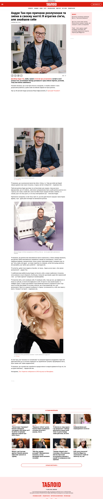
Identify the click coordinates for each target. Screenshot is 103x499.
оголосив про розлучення (42, 79)
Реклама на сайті (37, 496)
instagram (17, 179)
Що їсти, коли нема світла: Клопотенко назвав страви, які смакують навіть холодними (81, 23)
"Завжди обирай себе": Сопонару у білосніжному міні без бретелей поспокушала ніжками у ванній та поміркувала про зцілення (61, 455)
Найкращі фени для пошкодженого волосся (81, 427)
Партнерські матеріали (57, 496)
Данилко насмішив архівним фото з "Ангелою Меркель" (80, 17)
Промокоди (67, 496)
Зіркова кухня (51, 8)
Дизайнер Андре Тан (17, 79)
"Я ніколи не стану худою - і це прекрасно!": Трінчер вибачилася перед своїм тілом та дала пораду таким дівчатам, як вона (61, 430)
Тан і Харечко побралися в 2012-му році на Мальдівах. (36, 371)
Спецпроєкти (71, 8)
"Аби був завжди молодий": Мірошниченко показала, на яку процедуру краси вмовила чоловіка (41, 455)
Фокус (74, 14)
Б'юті (45, 8)
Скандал (36, 8)
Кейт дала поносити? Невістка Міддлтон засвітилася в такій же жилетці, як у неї (81, 454)
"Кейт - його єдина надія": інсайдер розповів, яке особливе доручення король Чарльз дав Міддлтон (80, 30)
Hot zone (64, 8)
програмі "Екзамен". (53, 91)
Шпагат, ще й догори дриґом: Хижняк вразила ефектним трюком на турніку (20, 454)
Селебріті (30, 8)
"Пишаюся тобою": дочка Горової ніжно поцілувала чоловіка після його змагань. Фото (40, 429)
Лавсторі (58, 8)
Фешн (41, 8)
